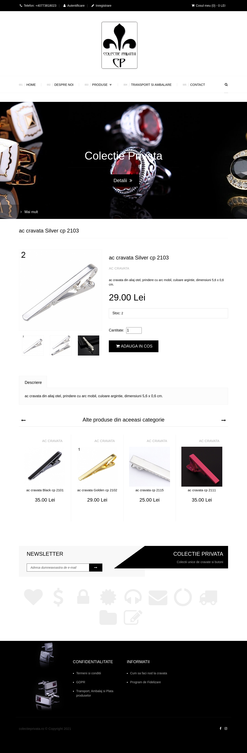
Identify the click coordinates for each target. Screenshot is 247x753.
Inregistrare (101, 5)
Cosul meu (208, 5)
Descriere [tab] (33, 382)
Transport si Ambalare (151, 84)
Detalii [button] (122, 180)
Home (31, 84)
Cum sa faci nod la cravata (148, 673)
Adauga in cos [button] (134, 346)
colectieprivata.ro (31, 728)
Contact (197, 84)
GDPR (80, 682)
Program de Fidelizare (145, 682)
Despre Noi (63, 84)
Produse (102, 84)
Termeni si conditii (88, 673)
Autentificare (74, 5)
